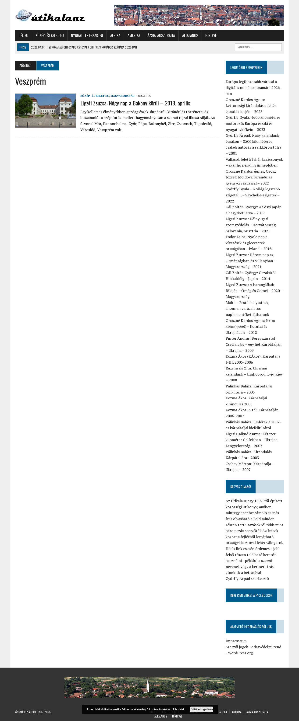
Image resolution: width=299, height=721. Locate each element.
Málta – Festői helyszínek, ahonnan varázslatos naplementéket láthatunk (247, 308)
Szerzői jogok (237, 646)
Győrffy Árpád (27, 712)
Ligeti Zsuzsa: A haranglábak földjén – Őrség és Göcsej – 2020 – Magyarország (254, 290)
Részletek (179, 709)
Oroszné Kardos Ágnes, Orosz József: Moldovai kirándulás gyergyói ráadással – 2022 (251, 177)
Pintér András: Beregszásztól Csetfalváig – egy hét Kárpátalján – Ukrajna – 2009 (253, 344)
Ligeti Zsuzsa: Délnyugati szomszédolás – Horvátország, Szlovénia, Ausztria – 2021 (251, 224)
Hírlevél (211, 35)
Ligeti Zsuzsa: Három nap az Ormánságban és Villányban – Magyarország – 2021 (251, 260)
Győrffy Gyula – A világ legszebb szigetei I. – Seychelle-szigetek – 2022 (253, 194)
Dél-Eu (23, 35)
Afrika (115, 35)
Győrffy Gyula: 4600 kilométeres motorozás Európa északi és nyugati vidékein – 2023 (253, 123)
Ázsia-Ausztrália (161, 35)
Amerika (134, 35)
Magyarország (122, 96)
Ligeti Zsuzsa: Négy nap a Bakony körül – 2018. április (135, 103)
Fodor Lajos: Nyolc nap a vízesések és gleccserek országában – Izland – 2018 (249, 242)
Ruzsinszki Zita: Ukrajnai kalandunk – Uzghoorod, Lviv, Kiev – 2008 (254, 374)
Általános (190, 35)
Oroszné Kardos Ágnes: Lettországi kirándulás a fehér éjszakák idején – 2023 (251, 105)
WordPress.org (240, 652)
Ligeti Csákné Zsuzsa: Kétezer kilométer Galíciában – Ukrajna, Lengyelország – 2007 (252, 439)
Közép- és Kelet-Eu (50, 35)
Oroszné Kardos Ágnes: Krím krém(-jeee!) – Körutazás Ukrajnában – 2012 (250, 326)
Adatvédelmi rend (266, 646)
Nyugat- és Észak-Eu (87, 35)
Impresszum (236, 640)
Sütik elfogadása (202, 709)
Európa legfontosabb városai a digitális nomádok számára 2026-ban (253, 87)
